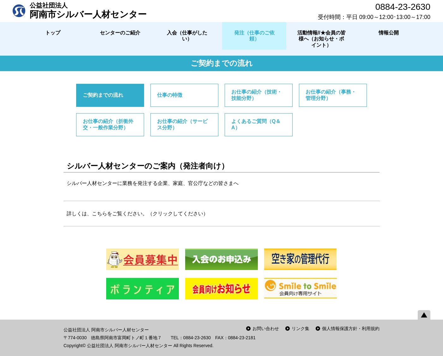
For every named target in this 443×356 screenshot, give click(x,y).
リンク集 (300, 328)
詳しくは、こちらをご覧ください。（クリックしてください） (137, 213)
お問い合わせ (265, 328)
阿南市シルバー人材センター (88, 10)
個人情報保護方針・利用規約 (350, 328)
